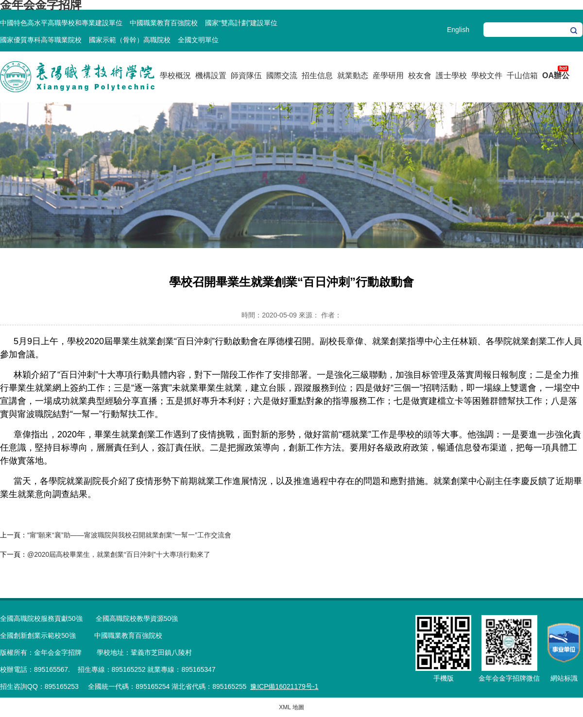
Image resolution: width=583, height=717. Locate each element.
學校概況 (175, 75)
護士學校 (451, 75)
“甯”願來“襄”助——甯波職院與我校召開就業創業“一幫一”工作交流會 (129, 535)
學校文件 (486, 75)
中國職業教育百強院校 (164, 23)
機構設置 (210, 75)
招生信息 (317, 75)
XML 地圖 (291, 707)
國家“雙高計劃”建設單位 (241, 23)
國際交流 (281, 75)
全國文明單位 (198, 40)
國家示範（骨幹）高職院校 (130, 40)
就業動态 (352, 75)
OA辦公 (555, 75)
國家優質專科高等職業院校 (41, 40)
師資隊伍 (246, 75)
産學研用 (388, 75)
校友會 (419, 75)
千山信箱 (522, 75)
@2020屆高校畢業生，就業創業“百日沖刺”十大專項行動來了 (118, 554)
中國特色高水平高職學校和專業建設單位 (61, 23)
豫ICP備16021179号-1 (284, 686)
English (458, 29)
